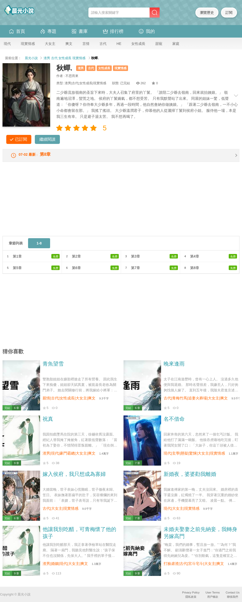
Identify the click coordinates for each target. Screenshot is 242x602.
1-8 (39, 247)
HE (118, 44)
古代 (102, 44)
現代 (7, 44)
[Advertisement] (121, 204)
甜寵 (158, 44)
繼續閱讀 (47, 139)
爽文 (68, 44)
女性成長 (138, 44)
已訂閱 (21, 139)
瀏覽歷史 (207, 13)
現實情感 (28, 44)
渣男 (47, 58)
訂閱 (228, 13)
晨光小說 (31, 58)
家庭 (175, 44)
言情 (85, 44)
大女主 (50, 44)
